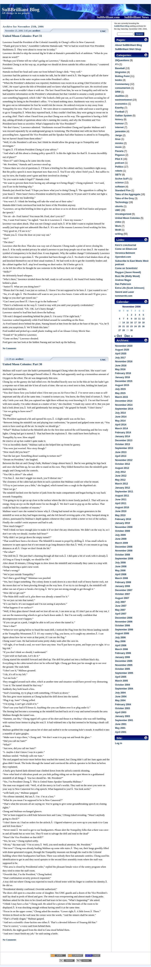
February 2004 (123, 704)
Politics (119, 166)
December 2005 (123, 661)
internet (119, 127)
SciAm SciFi (122, 178)
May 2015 (120, 393)
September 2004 (124, 688)
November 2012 (123, 460)
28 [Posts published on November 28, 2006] (123, 330)
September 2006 (124, 629)
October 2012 (122, 464)
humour (119, 123)
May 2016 (120, 369)
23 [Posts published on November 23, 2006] (131, 326)
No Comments (9, 348)
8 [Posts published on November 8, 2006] (127, 319)
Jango (118, 135)
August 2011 (122, 495)
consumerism (122, 88)
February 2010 (123, 519)
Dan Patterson (123, 284)
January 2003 (122, 716)
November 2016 (123, 361)
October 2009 (122, 531)
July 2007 (120, 602)
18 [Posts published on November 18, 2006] (139, 322)
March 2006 (121, 649)
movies (119, 143)
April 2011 (120, 503)
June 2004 (120, 696)
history (119, 119)
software (120, 186)
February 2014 (123, 432)
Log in (118, 743)
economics (121, 103)
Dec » (128, 336)
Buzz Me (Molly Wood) (127, 276)
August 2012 (122, 468)
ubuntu (119, 206)
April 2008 (120, 574)
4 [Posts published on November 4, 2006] (139, 315)
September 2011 (124, 491)
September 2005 (124, 673)
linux (117, 139)
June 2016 (120, 365)
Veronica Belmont (125, 253)
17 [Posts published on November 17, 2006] (135, 322)
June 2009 (120, 539)
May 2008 (120, 570)
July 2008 (120, 562)
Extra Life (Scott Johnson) (129, 288)
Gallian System (123, 115)
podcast (119, 163)
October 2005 (122, 669)
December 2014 (123, 401)
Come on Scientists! (126, 268)
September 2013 (124, 448)
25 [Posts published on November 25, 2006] (139, 326)
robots (118, 170)
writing (119, 234)
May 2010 (120, 515)
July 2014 (120, 413)
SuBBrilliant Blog (20, 9)
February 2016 (123, 373)
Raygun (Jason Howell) (128, 272)
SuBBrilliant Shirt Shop (128, 49)
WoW (118, 230)
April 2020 (120, 353)
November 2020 (123, 346)
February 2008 (123, 582)
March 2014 (121, 428)
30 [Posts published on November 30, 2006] (131, 330)
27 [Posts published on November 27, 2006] (119, 330)
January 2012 (122, 487)
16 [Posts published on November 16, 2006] (131, 322)
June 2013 (120, 452)
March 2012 (121, 483)
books (118, 80)
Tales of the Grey (124, 198)
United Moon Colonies (127, 218)
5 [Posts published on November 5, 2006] (143, 315)
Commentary (122, 84)
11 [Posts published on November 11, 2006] (139, 319)
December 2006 (123, 617)
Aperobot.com (123, 257)
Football (119, 111)
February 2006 (123, 653)
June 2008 (120, 566)
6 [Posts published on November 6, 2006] (119, 319)
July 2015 (120, 389)
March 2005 (121, 680)
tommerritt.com (123, 296)
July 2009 (120, 535)
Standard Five (123, 190)
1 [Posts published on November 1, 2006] (127, 315)
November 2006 (123, 621)
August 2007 (122, 598)
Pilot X (118, 159)
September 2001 (124, 720)
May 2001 (120, 728)
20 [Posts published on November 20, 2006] (119, 326)
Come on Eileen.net (126, 249)
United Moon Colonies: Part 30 (22, 364)
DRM (117, 92)
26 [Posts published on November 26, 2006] (143, 326)
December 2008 (123, 546)
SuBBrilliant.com (108, 17)
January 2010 (122, 523)
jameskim (120, 131)
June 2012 (120, 475)
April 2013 (120, 456)
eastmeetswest (123, 99)
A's (117, 64)
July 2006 (120, 637)
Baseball (120, 68)
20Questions (122, 60)
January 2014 (122, 436)
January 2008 (122, 586)
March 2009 (121, 543)
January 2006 (122, 657)
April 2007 (120, 613)
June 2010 (120, 511)
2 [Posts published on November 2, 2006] (131, 315)
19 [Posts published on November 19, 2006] (143, 322)
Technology (121, 202)
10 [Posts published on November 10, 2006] (135, 319)
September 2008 (124, 558)
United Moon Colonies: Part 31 (22, 35)
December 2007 (123, 590)
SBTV (118, 174)
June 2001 (120, 724)
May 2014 (120, 420)
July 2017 (120, 357)
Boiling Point (122, 76)
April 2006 (120, 645)
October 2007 (122, 594)
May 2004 (120, 700)
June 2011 (120, 499)
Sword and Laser (124, 292)
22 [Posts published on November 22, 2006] (127, 326)
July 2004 (120, 692)
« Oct (118, 336)
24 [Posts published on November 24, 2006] (135, 326)
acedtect (36, 31)
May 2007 (120, 610)
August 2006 (122, 633)
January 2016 (122, 377)
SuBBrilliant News (136, 17)
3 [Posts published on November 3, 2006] (135, 315)
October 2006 (122, 625)
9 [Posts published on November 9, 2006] (131, 319)
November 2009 (123, 527)
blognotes (120, 72)
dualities (120, 96)
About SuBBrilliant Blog (128, 45)
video (118, 222)
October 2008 (122, 554)
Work (118, 226)
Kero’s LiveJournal (125, 245)
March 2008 (121, 578)
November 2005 (123, 665)
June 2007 (120, 606)
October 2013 (122, 444)
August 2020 (122, 349)
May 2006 (120, 641)
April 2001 (120, 732)
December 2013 (123, 440)
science (119, 182)
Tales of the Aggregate (127, 194)
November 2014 (123, 405)
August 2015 (122, 385)
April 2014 (120, 424)
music (118, 147)
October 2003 (122, 708)
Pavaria (119, 151)
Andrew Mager (123, 280)
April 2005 (120, 677)
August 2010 (122, 507)
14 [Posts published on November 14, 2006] (123, 322)
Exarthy (119, 107)
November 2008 (123, 550)
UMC (103, 31)
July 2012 (120, 472)
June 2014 (120, 416)
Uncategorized (123, 214)
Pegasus (120, 155)
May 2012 (120, 479)
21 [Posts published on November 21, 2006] (123, 326)
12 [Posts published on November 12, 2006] (143, 319)
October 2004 (122, 684)
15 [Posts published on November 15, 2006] (127, 322)
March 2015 (121, 397)
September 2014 (124, 408)
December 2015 (123, 381)
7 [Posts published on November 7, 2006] (123, 319)
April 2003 (120, 712)
